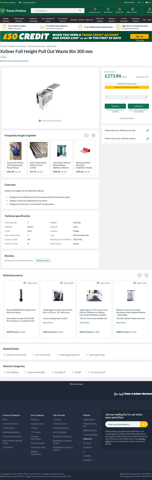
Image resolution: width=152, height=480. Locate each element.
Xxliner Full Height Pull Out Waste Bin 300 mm (50, 192)
